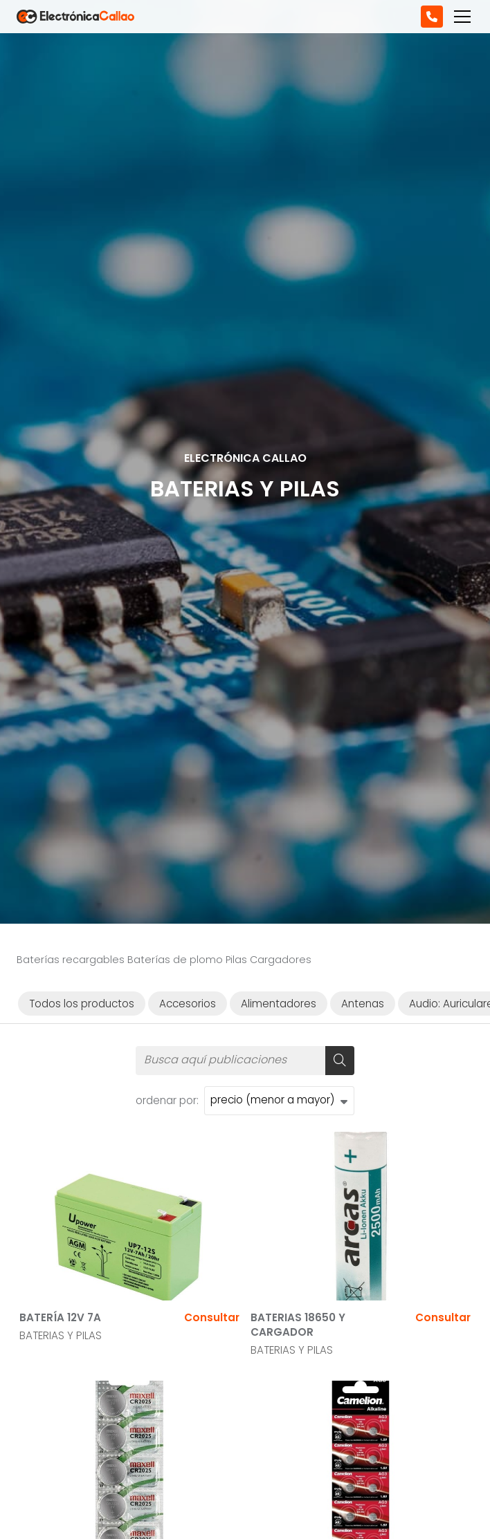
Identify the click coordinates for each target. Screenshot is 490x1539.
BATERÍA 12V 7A (60, 1317)
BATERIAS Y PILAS (60, 1335)
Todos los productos (81, 1003)
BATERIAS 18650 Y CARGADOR (298, 1324)
